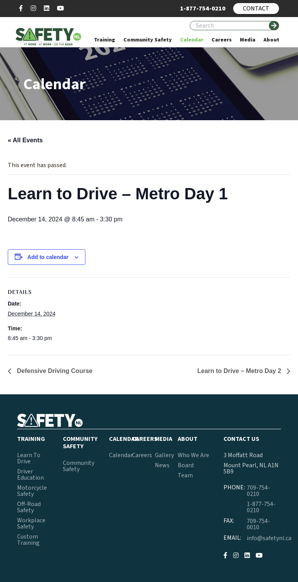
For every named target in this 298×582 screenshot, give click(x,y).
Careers (142, 455)
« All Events (25, 140)
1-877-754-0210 (261, 507)
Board (186, 465)
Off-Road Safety (29, 507)
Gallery (164, 455)
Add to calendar (48, 257)
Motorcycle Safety (32, 491)
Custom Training (28, 539)
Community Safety (78, 466)
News (162, 465)
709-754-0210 (258, 491)
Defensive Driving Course (53, 371)
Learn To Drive (28, 458)
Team (185, 475)
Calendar (121, 455)
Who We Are (193, 455)
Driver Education (30, 474)
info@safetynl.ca (269, 538)
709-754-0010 (258, 524)
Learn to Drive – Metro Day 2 (240, 371)
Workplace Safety (31, 523)
